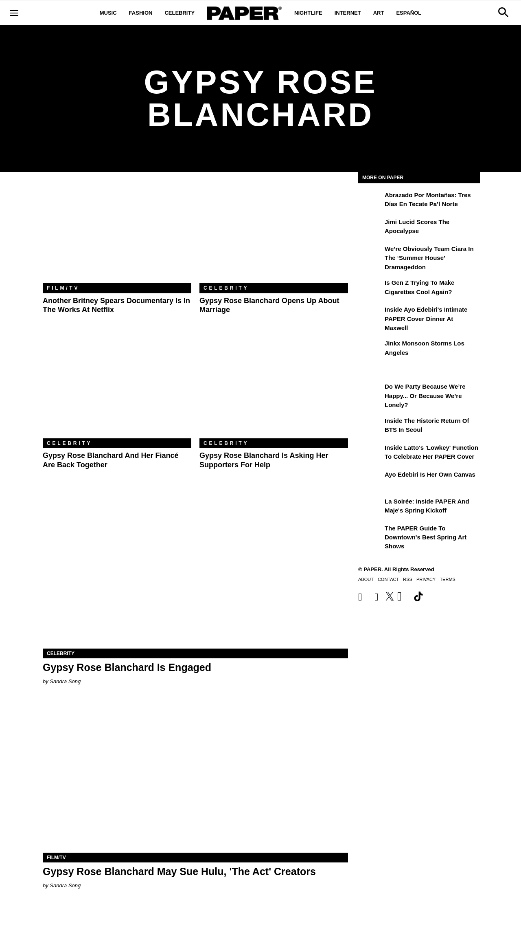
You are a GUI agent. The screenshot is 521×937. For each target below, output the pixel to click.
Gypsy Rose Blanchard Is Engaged (127, 667)
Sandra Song (65, 681)
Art (378, 13)
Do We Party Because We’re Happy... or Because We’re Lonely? (425, 395)
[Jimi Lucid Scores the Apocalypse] (370, 228)
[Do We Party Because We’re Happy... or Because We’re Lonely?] (370, 392)
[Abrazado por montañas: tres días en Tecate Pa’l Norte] (370, 201)
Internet (348, 13)
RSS (407, 579)
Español (408, 13)
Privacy (426, 579)
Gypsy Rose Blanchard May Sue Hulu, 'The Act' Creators (179, 871)
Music (108, 13)
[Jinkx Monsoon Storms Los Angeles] (370, 349)
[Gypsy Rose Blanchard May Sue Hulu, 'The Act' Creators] (195, 776)
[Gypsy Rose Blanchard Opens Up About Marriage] (273, 233)
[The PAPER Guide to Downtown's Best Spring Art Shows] (370, 534)
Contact (388, 579)
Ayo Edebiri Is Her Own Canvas (430, 474)
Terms (447, 579)
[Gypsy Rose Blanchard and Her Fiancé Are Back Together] (117, 388)
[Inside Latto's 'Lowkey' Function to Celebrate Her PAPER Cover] (370, 453)
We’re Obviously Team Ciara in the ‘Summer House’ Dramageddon (429, 258)
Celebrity (179, 13)
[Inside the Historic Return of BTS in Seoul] (370, 426)
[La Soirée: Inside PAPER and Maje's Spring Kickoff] (370, 507)
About (366, 579)
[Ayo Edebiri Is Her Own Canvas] (370, 480)
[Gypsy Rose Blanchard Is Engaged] (195, 572)
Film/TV (63, 288)
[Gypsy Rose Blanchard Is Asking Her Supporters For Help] (273, 388)
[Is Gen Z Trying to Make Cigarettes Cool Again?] (370, 288)
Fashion (141, 13)
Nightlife (308, 13)
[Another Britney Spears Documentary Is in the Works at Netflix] (117, 233)
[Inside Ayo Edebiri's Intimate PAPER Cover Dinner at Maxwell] (370, 315)
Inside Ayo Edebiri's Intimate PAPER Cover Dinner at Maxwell (426, 318)
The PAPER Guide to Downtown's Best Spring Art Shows (425, 537)
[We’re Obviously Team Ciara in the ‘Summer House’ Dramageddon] (370, 254)
